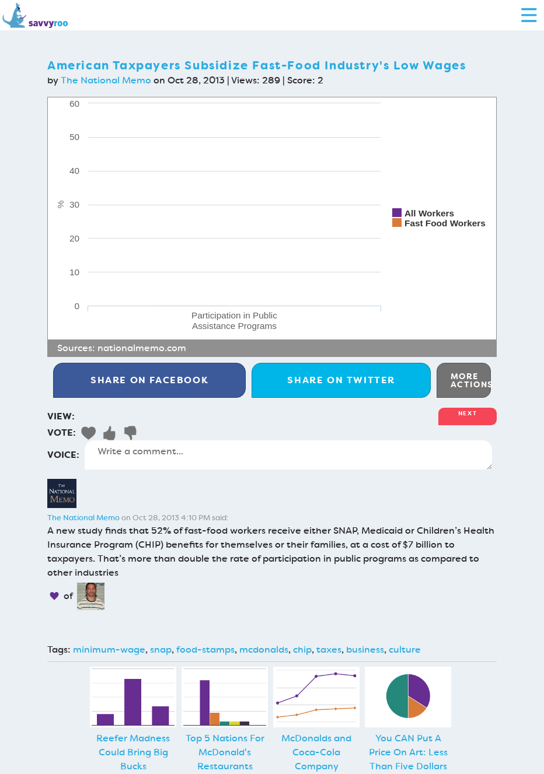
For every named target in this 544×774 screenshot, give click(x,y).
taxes (328, 649)
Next (467, 413)
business (365, 649)
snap (161, 649)
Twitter (341, 380)
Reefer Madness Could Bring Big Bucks (133, 752)
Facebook (149, 380)
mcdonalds (263, 649)
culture (405, 649)
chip (302, 649)
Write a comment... (288, 455)
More (471, 380)
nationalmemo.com (141, 348)
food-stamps (205, 649)
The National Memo (106, 80)
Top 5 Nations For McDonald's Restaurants (225, 752)
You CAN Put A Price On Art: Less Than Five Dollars (408, 752)
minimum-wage (109, 649)
